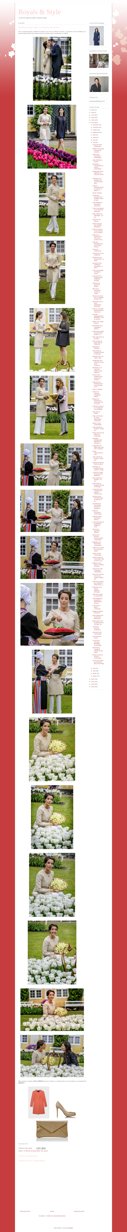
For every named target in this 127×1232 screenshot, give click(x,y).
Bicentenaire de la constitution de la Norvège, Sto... (98, 622)
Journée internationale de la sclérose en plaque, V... (97, 188)
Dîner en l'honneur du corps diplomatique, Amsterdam (97, 418)
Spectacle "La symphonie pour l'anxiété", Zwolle (98, 468)
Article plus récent (25, 1211)
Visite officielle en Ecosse (97, 160)
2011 (93, 684)
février (95, 673)
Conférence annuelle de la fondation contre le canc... (97, 198)
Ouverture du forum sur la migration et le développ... (98, 407)
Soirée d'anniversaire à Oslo (97, 453)
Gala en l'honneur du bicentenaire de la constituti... (97, 230)
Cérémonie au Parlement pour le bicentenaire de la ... (97, 384)
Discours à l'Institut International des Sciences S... (97, 310)
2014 (93, 122)
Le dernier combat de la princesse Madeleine (97, 474)
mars (94, 671)
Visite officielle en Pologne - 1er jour (97, 479)
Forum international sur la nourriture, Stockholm (98, 210)
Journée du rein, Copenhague (97, 633)
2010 (93, 686)
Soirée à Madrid (97, 193)
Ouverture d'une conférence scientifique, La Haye (97, 265)
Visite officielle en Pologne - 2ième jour (97, 458)
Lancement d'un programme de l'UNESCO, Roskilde (97, 278)
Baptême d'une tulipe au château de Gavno (98, 564)
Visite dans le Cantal (96, 412)
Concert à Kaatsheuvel (96, 250)
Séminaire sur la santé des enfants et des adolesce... (97, 370)
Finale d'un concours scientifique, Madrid (96, 394)
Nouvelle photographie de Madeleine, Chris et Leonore (98, 317)
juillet (94, 137)
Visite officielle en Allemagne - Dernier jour (97, 204)
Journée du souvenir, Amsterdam (96, 628)
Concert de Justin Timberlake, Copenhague (97, 570)
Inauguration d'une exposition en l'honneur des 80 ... (97, 174)
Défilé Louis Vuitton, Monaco (98, 322)
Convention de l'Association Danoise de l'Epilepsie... (96, 506)
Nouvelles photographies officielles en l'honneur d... (97, 441)
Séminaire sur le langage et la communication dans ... (97, 181)
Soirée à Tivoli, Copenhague (96, 423)
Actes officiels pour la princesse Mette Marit (97, 617)
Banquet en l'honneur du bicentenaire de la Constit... (97, 401)
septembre (96, 132)
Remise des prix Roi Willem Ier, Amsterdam (98, 434)
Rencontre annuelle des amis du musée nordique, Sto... (98, 577)
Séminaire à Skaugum (95, 347)
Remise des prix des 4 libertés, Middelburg (97, 225)
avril (94, 668)
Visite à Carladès (97, 389)
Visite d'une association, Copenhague (96, 156)
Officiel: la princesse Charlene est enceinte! (98, 150)
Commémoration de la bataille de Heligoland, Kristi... (98, 524)
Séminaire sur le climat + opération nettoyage (97, 589)
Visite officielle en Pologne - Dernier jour (98, 428)
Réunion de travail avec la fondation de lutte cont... (98, 297)
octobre (95, 130)
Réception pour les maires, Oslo (97, 357)
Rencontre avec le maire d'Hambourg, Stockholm (97, 304)
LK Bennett (27, 1151)
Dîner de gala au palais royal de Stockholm (97, 342)
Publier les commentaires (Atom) (56, 1216)
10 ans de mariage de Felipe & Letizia (97, 272)
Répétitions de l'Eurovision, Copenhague (96, 543)
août (94, 135)
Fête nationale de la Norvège (98, 337)
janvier (95, 676)
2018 (93, 112)
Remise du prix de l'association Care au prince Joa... (98, 559)
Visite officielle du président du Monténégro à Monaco (97, 601)
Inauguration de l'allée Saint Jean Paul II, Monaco (98, 447)
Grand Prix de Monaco (96, 220)
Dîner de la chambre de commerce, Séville (96, 291)
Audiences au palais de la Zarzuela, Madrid (98, 549)
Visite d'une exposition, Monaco (96, 530)
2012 (93, 681)
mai (94, 142)
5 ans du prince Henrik (96, 637)
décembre (96, 125)
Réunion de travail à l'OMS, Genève (98, 463)
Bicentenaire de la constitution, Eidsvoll (97, 327)
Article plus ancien (79, 1211)
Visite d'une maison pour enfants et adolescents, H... (98, 583)
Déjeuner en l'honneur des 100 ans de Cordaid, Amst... (97, 237)
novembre (96, 127)
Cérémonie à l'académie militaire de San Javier (97, 650)
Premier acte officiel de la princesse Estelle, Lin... (98, 333)
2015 (93, 120)
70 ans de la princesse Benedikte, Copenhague (96, 643)
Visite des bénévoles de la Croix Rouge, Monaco (97, 244)
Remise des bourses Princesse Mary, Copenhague (97, 537)
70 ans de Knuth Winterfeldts (97, 145)
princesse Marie (35, 1151)
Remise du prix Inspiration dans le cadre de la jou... (97, 499)
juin (94, 140)
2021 (93, 110)
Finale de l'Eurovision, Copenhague (96, 512)
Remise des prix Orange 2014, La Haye (98, 259)
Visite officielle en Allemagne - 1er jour (97, 215)
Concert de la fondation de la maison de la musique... (97, 377)
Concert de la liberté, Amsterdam (96, 607)
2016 (93, 117)
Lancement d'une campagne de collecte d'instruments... (97, 491)
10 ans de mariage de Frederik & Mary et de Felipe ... (98, 663)
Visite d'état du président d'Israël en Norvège (98, 352)
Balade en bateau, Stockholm (97, 612)
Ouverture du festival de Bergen (96, 284)
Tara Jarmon (44, 1151)
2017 (93, 115)
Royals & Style (39, 12)
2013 (93, 679)
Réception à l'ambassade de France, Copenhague (97, 166)
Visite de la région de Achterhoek (97, 595)
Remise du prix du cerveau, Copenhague (97, 656)
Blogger (71, 1228)
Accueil (52, 1211)
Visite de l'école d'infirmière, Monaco (96, 518)
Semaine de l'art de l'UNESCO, (98, 254)
